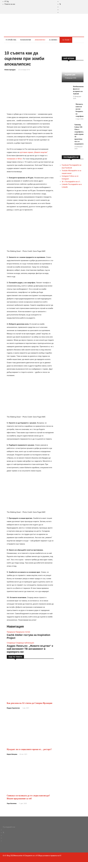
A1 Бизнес (53, 40)
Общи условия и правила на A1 (49, 855)
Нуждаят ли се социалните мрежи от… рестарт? (29, 749)
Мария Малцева (12, 754)
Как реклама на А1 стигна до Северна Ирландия (29, 703)
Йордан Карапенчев (13, 708)
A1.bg (6, 1)
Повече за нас (9, 4)
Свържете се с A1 (31, 855)
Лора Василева (11, 803)
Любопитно (40, 40)
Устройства (11, 40)
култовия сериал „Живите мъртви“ (34, 152)
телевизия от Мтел (14, 159)
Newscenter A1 (19, 855)
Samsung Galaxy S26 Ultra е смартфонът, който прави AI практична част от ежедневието (79, 134)
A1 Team (65, 40)
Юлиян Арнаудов (9, 70)
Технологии (25, 40)
